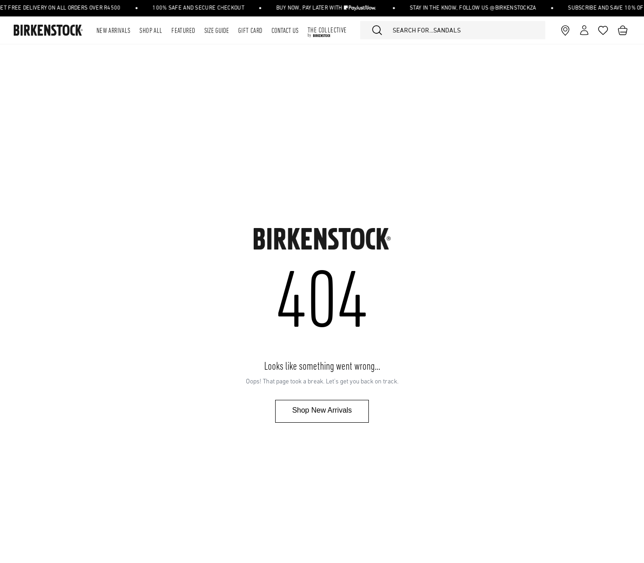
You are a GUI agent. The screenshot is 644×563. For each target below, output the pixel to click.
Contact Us (284, 31)
